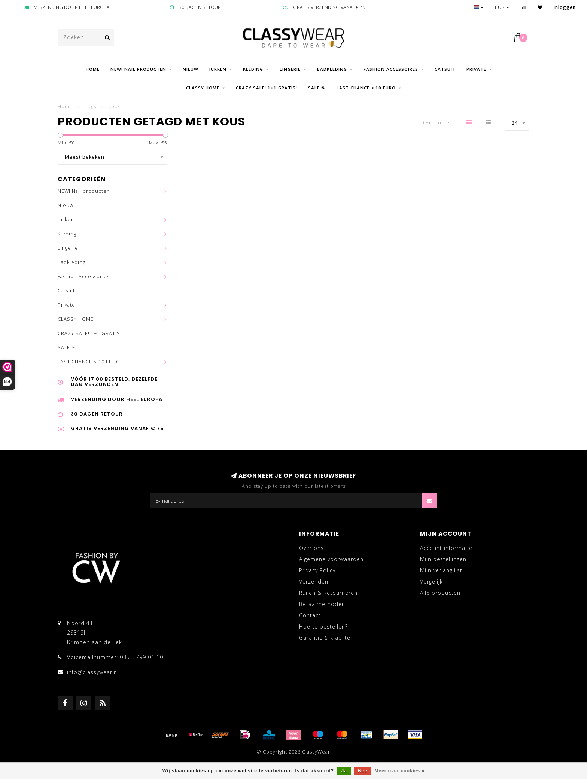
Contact (310, 615)
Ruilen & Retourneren (328, 592)
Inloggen (565, 7)
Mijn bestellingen (443, 559)
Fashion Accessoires (391, 69)
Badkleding (332, 69)
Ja (344, 770)
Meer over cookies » (400, 770)
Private (476, 69)
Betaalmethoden (322, 604)
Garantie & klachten (326, 637)
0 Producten (437, 122)
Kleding (253, 69)
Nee (362, 770)
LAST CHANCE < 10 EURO (366, 88)
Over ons (311, 547)
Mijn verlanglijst (441, 570)
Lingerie (290, 69)
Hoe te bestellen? (323, 626)
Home (93, 69)
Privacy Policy (317, 570)
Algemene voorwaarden (331, 559)
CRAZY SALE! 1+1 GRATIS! (266, 88)
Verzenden (313, 581)
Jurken (217, 69)
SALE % (317, 88)
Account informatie (446, 547)
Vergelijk (431, 581)
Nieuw (190, 69)
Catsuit (445, 69)
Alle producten (440, 592)
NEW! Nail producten (138, 69)
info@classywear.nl (93, 672)
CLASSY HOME (202, 88)
